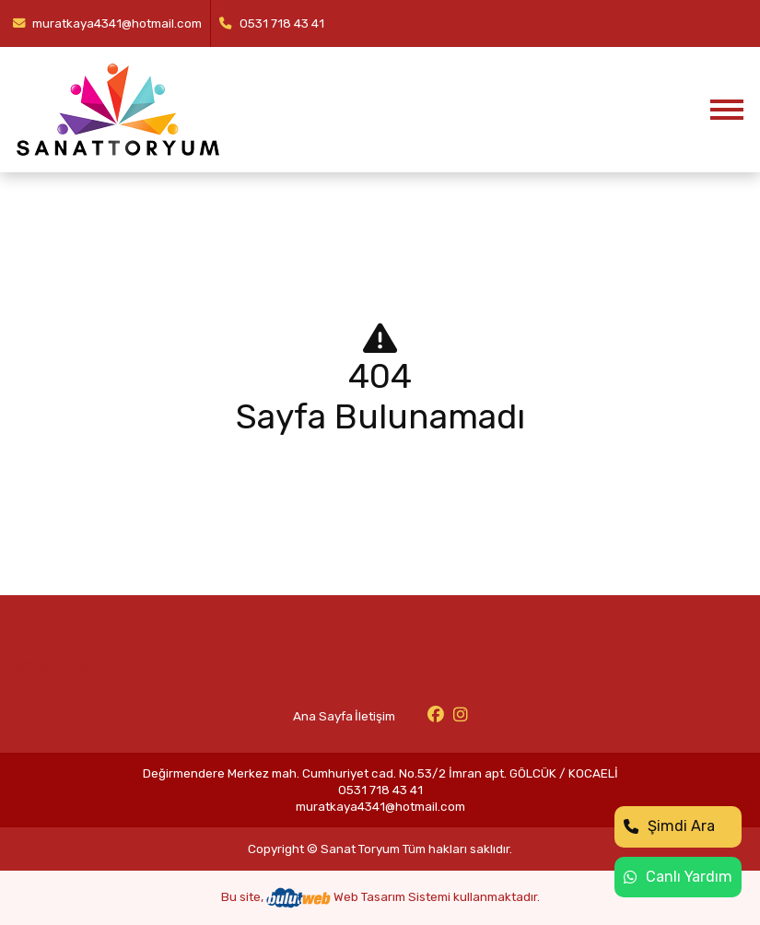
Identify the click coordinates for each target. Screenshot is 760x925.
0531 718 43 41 (271, 23)
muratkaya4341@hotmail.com (108, 23)
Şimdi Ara (669, 826)
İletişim (375, 715)
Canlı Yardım (678, 876)
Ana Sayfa (323, 715)
